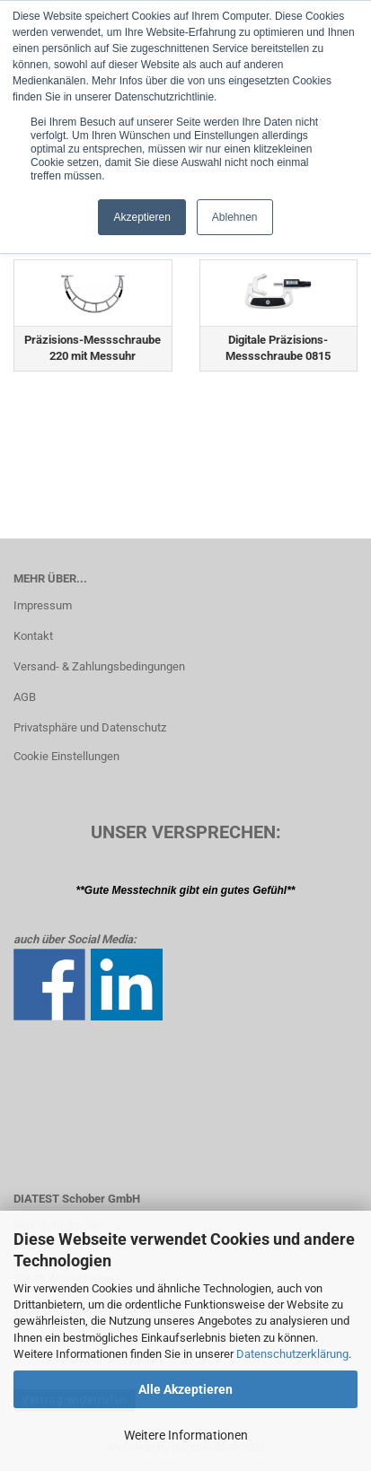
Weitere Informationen (186, 1435)
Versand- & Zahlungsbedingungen (99, 666)
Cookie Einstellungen (66, 756)
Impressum (42, 605)
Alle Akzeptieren (185, 1389)
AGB (24, 697)
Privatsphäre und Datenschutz (89, 727)
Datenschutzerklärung (292, 1354)
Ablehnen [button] (235, 217)
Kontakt (33, 636)
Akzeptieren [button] (141, 217)
